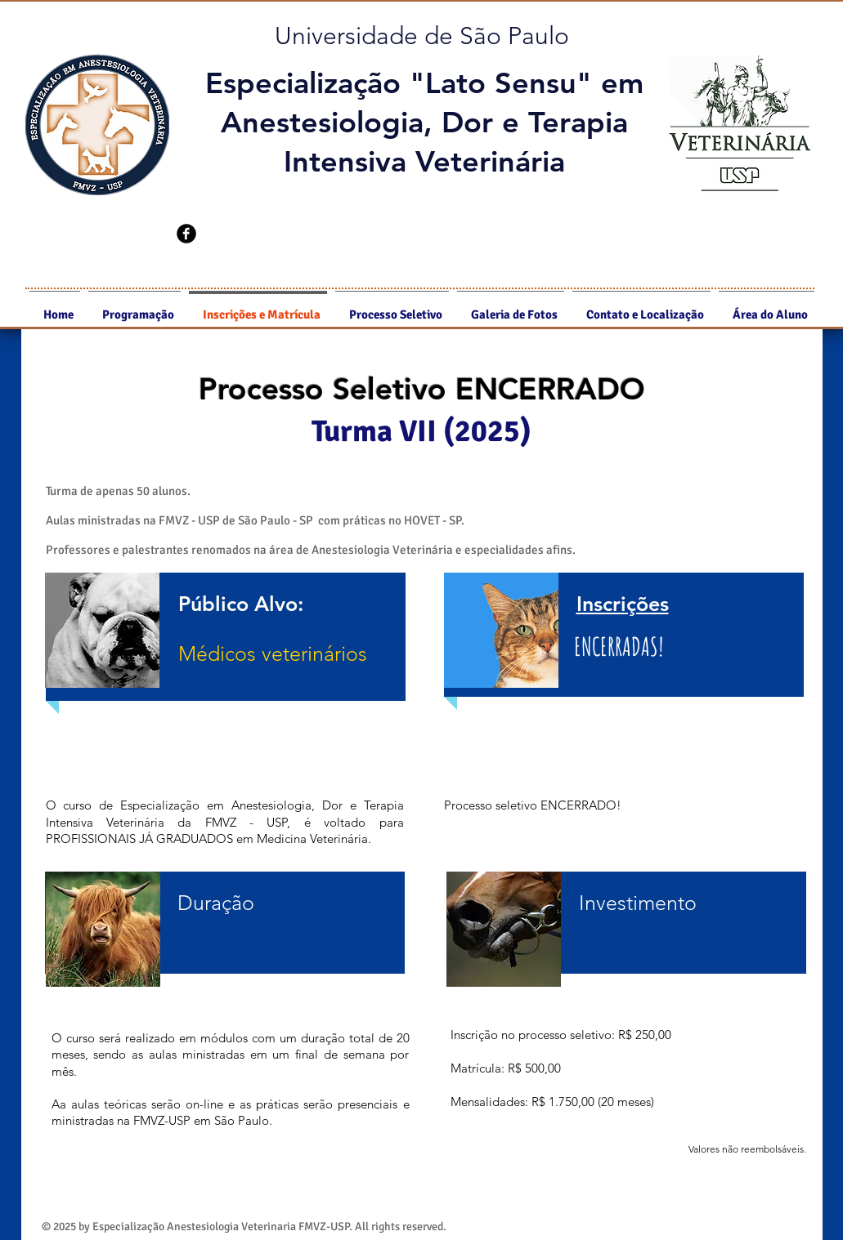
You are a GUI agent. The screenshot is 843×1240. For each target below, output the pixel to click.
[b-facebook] (186, 233)
